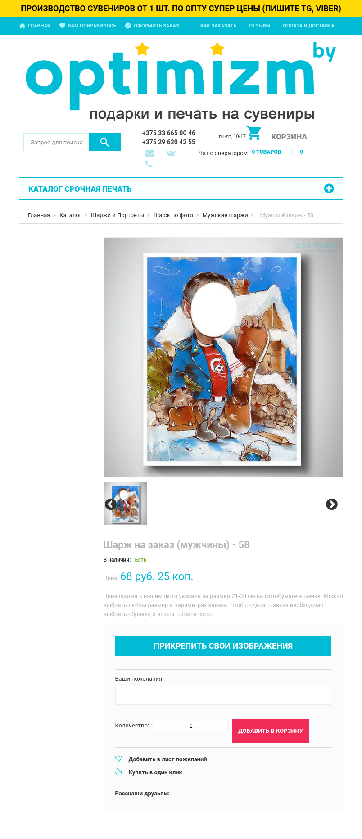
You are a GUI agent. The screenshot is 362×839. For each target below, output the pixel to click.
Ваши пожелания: (139, 678)
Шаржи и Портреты (117, 215)
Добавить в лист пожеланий (168, 759)
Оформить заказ (156, 26)
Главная (39, 26)
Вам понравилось (92, 26)
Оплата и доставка (309, 26)
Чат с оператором (223, 153)
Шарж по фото (173, 215)
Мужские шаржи (225, 215)
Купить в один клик (155, 772)
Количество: (132, 725)
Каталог (70, 215)
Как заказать (218, 26)
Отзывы (259, 26)
